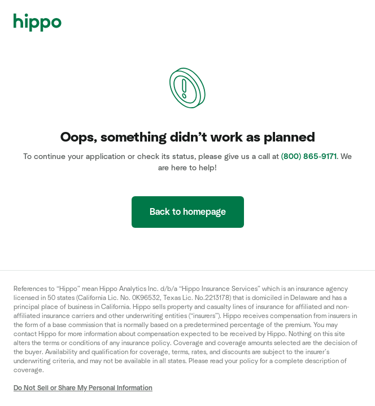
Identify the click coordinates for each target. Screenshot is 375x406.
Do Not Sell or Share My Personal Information (83, 388)
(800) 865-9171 (309, 157)
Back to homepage (188, 212)
